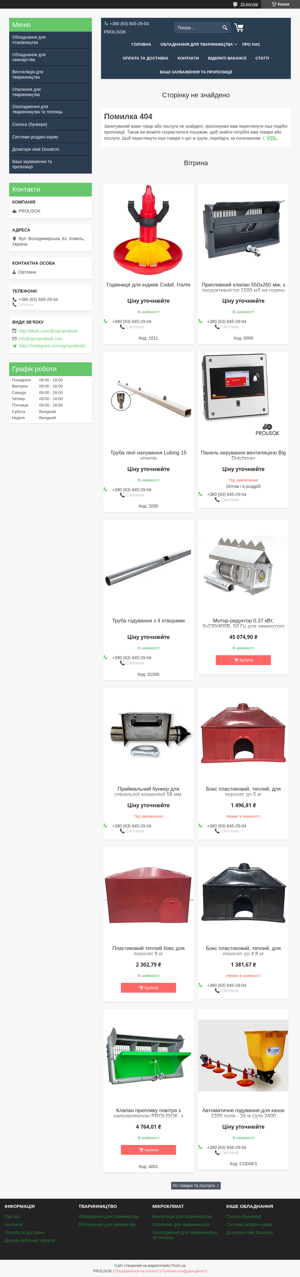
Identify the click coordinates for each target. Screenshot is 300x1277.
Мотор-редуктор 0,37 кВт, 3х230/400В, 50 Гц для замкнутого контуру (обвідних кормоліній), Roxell (243, 629)
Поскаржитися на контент (137, 1271)
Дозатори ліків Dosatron (35, 149)
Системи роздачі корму (35, 136)
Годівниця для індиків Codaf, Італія (148, 285)
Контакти (188, 58)
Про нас (251, 44)
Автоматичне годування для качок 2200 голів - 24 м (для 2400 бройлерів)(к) (243, 1116)
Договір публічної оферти (30, 1240)
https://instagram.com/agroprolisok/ (52, 345)
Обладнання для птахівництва (29, 40)
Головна (141, 44)
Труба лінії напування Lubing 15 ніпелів (148, 455)
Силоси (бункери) (29, 124)
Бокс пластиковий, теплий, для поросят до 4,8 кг (243, 951)
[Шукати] (225, 28)
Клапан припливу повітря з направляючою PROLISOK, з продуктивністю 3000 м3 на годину (148, 1116)
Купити (246, 660)
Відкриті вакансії (227, 58)
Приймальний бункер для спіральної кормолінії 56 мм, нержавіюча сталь (148, 794)
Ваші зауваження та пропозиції (196, 72)
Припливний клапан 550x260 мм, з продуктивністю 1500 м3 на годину (243, 287)
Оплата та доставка (145, 58)
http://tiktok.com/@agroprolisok (48, 331)
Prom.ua (179, 1265)
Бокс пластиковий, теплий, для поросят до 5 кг (243, 791)
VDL (272, 138)
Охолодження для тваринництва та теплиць (37, 109)
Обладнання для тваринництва (196, 44)
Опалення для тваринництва (26, 92)
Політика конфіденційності (184, 1271)
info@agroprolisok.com (40, 338)
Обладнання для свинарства (29, 57)
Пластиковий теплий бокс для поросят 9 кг (148, 951)
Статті (262, 58)
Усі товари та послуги (193, 1185)
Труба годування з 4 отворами (148, 621)
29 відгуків (249, 4)
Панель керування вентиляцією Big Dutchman (243, 455)
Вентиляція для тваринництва (27, 74)
